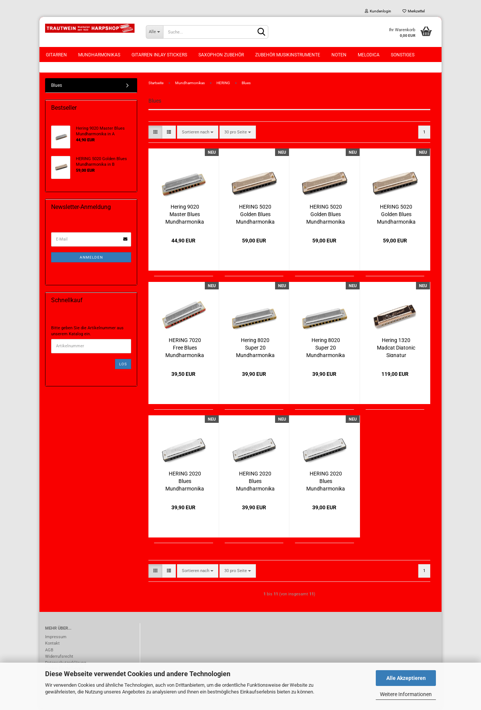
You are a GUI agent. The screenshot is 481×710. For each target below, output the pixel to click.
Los (123, 365)
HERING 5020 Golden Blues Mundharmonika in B (255, 215)
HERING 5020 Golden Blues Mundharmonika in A (325, 215)
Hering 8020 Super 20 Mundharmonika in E (325, 348)
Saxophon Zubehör (221, 55)
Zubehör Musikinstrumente (287, 55)
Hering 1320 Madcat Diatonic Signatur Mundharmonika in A (396, 348)
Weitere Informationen (406, 694)
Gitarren (56, 55)
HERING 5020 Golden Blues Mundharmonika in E (396, 215)
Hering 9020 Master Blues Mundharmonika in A (184, 215)
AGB (49, 650)
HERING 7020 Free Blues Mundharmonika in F (184, 348)
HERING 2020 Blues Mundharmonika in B (184, 482)
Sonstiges (402, 55)
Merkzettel (413, 11)
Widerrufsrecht (59, 657)
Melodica (369, 55)
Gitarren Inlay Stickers (159, 55)
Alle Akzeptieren (406, 678)
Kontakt (52, 644)
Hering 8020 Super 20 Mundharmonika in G (255, 348)
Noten (338, 55)
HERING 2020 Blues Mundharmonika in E (325, 482)
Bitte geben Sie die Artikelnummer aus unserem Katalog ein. (87, 332)
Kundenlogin (378, 11)
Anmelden (91, 258)
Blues (56, 86)
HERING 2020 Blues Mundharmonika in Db (255, 482)
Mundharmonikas (99, 55)
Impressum (56, 638)
